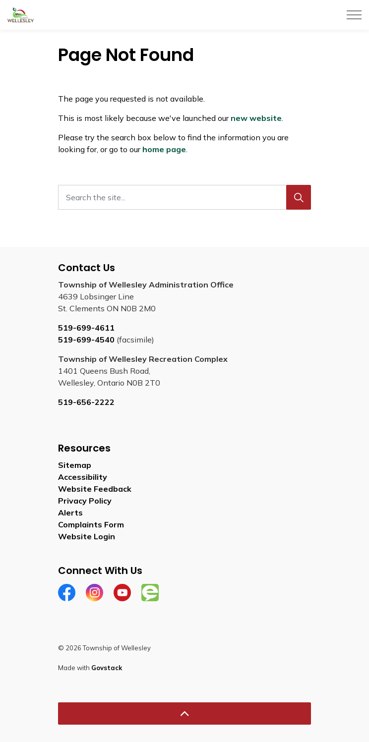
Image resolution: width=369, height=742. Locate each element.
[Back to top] (184, 713)
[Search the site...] (184, 197)
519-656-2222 (86, 402)
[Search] (298, 197)
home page (164, 149)
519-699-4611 (86, 328)
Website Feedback (94, 489)
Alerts (70, 512)
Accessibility (82, 477)
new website (256, 118)
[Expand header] (354, 15)
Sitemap (74, 465)
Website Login (86, 536)
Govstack (106, 668)
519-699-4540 (86, 339)
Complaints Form (91, 524)
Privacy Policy (85, 501)
